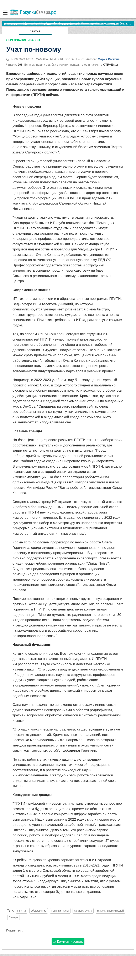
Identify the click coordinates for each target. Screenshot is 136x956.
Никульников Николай (110, 910)
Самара (13, 917)
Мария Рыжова (109, 59)
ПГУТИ (21, 910)
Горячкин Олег (60, 910)
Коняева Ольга (83, 910)
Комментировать (68, 941)
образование (38, 910)
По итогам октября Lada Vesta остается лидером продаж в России (48, 23)
